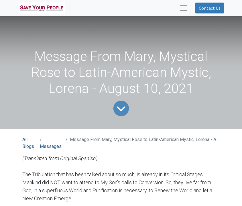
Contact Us (210, 8)
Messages (51, 146)
